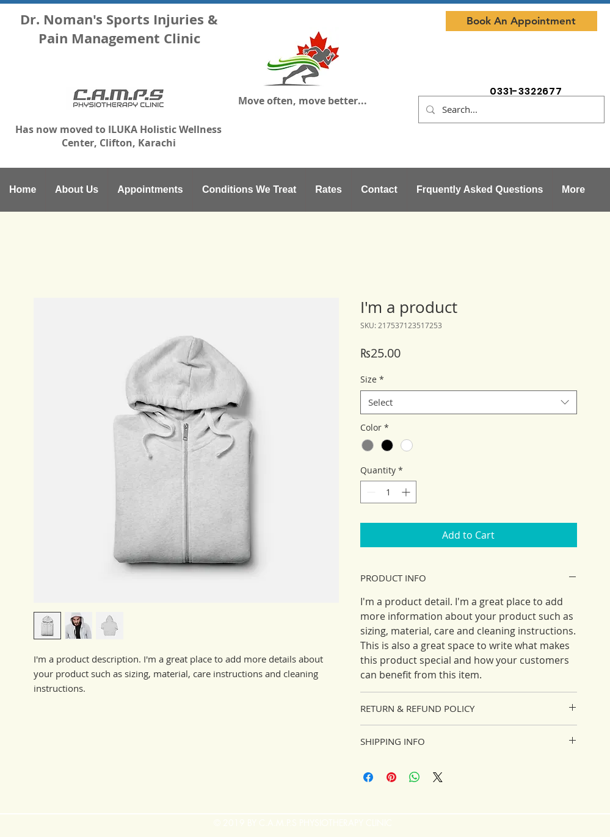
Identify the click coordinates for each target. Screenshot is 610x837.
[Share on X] (437, 777)
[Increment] (407, 492)
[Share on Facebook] (368, 777)
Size (372, 379)
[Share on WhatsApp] (414, 777)
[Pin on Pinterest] (391, 777)
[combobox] (468, 402)
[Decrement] (369, 492)
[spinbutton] (388, 492)
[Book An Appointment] (521, 21)
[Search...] (510, 109)
